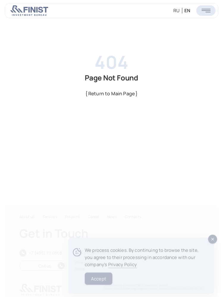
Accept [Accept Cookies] (98, 282)
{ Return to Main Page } (111, 93)
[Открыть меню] (206, 10)
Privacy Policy (122, 268)
